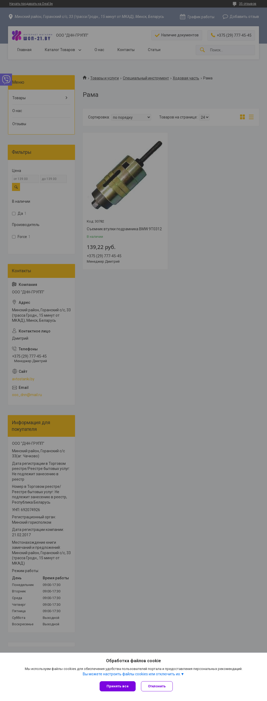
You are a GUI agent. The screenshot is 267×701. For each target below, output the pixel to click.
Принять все (118, 686)
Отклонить (157, 686)
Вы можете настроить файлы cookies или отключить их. (132, 674)
